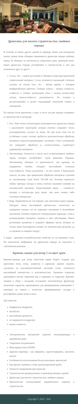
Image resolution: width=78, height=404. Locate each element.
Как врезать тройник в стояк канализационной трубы (35, 364)
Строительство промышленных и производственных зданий (38, 373)
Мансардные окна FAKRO (22, 347)
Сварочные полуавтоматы (22, 343)
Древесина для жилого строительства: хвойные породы (36, 377)
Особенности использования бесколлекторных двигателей (38, 360)
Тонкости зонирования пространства (27, 369)
